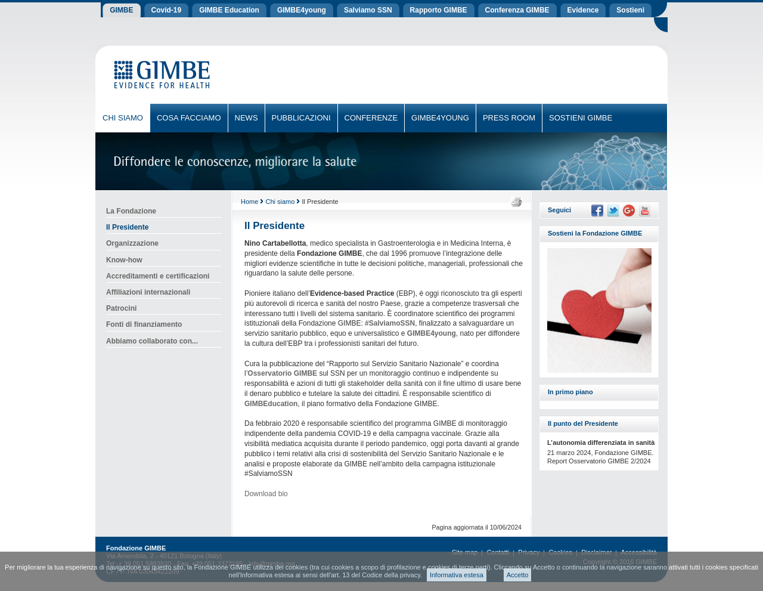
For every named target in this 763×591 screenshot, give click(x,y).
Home (249, 201)
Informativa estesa (456, 574)
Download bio (266, 494)
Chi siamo (279, 201)
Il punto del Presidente (583, 423)
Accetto (518, 574)
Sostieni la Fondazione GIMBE (595, 233)
